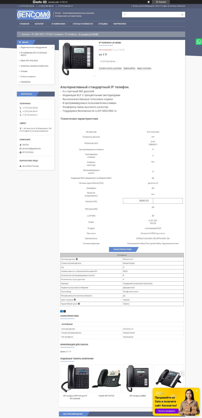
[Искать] (182, 14)
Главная (24, 24)
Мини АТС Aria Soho (29, 61)
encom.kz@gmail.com (31, 148)
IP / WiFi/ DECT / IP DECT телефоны (47, 34)
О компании (58, 24)
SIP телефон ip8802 (138, 396)
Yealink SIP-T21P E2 (106, 396)
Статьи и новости (83, 24)
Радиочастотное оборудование (34, 47)
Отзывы (103, 24)
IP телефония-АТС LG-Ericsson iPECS (34, 54)
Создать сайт (53, 2)
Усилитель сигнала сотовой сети (34, 66)
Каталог (39, 24)
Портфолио (119, 24)
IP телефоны (71, 34)
